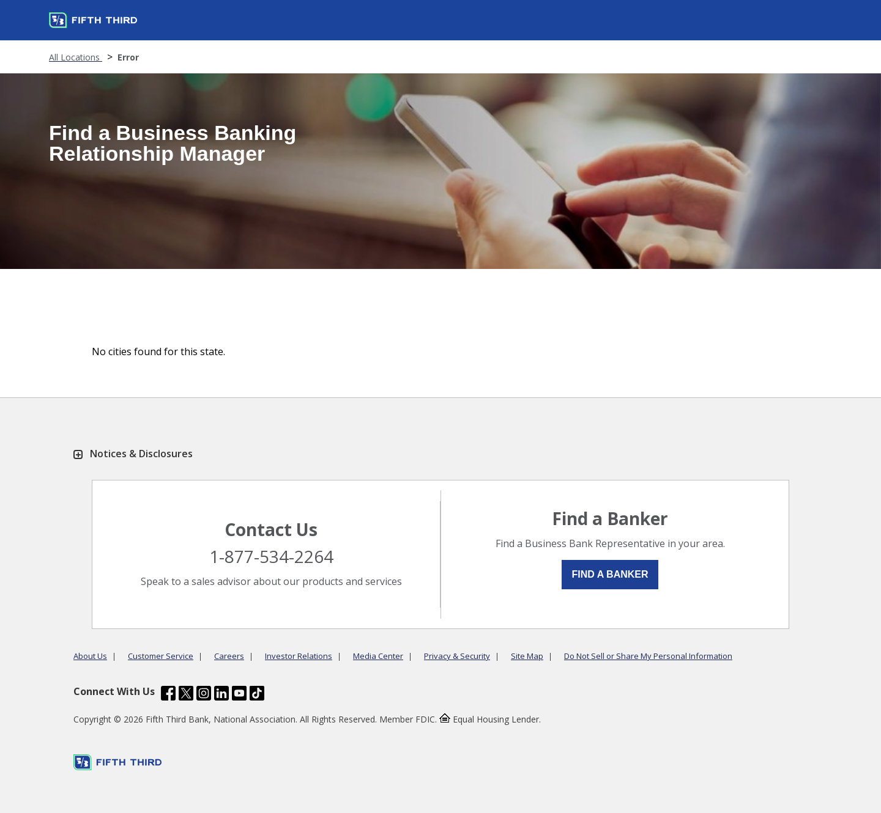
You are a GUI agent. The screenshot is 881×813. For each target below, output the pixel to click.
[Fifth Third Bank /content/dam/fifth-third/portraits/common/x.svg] (186, 695)
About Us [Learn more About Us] (90, 655)
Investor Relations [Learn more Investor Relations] (298, 655)
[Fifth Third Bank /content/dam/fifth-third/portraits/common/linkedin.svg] (221, 695)
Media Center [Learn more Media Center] (378, 655)
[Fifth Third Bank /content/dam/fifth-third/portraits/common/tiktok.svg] (257, 695)
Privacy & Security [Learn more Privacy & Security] (457, 655)
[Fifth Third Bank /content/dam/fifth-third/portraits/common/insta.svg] (203, 695)
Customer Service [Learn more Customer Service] (160, 655)
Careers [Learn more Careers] (229, 655)
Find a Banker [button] (609, 574)
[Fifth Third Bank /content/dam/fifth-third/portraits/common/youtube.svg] (239, 695)
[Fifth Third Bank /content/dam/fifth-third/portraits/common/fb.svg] (168, 695)
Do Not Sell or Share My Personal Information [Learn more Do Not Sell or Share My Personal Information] (648, 655)
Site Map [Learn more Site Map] (527, 655)
